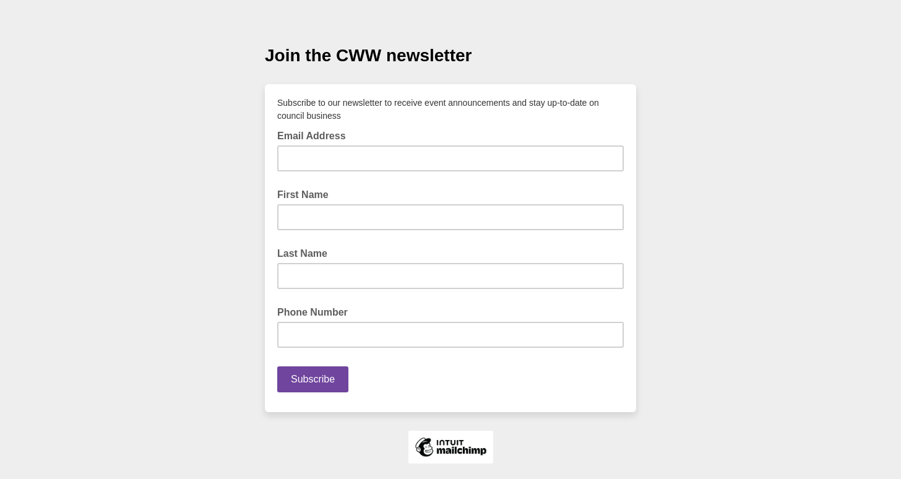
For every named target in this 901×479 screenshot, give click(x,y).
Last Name (302, 253)
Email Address (315, 135)
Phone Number (312, 312)
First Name (303, 194)
